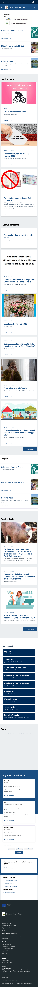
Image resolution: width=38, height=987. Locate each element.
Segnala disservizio (6, 928)
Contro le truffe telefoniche (15, 388)
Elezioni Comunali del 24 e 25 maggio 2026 (16, 154)
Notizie (5, 108)
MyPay (3, 930)
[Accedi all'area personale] (34, 2)
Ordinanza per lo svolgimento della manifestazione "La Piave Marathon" (19, 345)
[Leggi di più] (8, 120)
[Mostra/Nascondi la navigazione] (1, 7)
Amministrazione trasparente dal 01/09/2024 (13, 936)
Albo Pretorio (5, 938)
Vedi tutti (19, 852)
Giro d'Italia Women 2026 (15, 111)
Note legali (4, 953)
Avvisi (5, 546)
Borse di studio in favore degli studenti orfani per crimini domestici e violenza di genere (19, 576)
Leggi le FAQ (5, 951)
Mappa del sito (5, 977)
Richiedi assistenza (6, 923)
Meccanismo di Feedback (8, 948)
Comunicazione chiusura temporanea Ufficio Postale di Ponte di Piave (19, 280)
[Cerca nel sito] (35, 7)
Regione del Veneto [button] (5, 2)
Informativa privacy (6, 944)
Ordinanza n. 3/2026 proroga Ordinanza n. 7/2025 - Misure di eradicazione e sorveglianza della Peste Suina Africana (18, 553)
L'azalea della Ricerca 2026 (15, 323)
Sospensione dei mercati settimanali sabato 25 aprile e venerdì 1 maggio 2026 (19, 432)
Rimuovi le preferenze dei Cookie (9, 981)
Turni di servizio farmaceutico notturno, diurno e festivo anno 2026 (19, 616)
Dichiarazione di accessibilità (8, 946)
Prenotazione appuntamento (9, 925)
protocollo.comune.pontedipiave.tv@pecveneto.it (16, 970)
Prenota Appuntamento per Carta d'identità (18, 199)
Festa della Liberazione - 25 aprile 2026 (18, 236)
